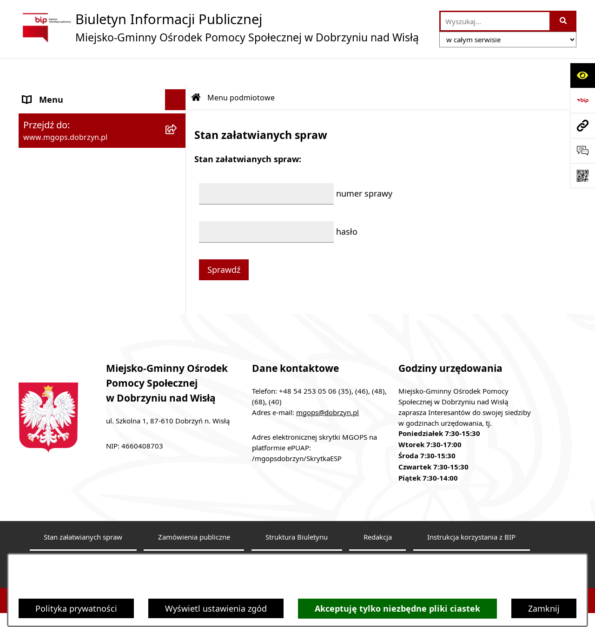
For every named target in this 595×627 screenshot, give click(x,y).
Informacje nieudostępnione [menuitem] (79, 229)
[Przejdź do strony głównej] (219, 27)
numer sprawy (364, 165)
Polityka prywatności (76, 608)
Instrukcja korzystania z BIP (471, 522)
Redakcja (378, 522)
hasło (346, 203)
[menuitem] (102, 119)
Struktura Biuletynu (296, 522)
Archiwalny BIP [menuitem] (52, 187)
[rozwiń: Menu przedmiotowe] (178, 146)
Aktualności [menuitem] (46, 208)
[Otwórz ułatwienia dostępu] (582, 75)
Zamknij (544, 608)
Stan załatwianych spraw (83, 522)
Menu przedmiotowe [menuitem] (63, 146)
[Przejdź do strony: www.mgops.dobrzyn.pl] (582, 125)
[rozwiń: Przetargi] (178, 251)
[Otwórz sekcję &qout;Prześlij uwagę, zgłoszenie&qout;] (582, 150)
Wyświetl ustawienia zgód (216, 608)
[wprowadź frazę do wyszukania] (495, 21)
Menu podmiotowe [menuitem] (60, 92)
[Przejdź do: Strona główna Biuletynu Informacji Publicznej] (196, 69)
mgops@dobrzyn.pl (327, 397)
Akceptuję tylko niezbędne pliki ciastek (397, 608)
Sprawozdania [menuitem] (50, 166)
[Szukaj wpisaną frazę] (563, 21)
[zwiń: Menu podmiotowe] (178, 93)
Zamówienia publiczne (194, 522)
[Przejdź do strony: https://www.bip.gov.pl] (582, 100)
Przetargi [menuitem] (40, 250)
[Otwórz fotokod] (582, 175)
